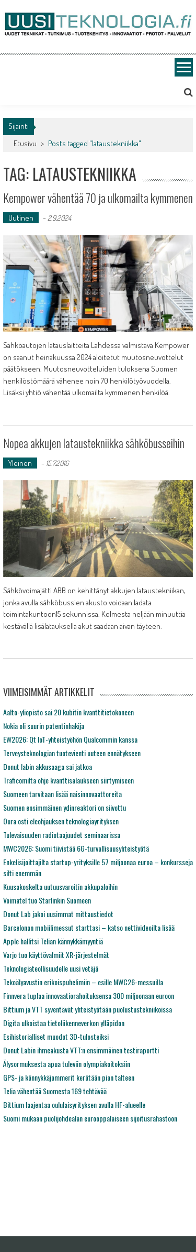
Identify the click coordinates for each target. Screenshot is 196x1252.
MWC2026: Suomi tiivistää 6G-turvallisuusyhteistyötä (76, 848)
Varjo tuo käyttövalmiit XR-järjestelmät (56, 954)
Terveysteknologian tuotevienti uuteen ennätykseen (72, 752)
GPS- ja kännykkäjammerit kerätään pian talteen (68, 1077)
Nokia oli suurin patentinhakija (43, 725)
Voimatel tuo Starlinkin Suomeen (47, 900)
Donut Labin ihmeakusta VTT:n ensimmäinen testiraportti (81, 1049)
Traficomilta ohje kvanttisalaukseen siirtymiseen (68, 780)
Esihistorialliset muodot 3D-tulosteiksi (56, 1036)
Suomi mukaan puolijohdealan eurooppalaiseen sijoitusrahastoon (90, 1118)
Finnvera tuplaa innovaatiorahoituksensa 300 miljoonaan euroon (88, 995)
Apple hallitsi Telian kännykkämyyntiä (53, 940)
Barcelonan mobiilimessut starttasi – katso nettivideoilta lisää (89, 927)
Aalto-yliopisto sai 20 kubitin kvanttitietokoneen (68, 711)
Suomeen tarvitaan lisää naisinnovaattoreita (62, 793)
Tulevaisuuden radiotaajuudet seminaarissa (61, 834)
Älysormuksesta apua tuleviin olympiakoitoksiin (66, 1063)
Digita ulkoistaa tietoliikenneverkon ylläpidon (63, 1022)
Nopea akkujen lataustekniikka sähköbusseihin (94, 442)
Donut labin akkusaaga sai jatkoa (47, 766)
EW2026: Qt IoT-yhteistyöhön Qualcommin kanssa (70, 739)
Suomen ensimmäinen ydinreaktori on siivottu (64, 807)
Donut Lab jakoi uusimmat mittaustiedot (58, 913)
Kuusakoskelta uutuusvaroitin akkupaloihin (60, 886)
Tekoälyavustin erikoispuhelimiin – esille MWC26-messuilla (83, 981)
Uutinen (20, 218)
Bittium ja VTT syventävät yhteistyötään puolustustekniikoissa (87, 1009)
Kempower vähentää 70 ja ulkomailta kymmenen (98, 197)
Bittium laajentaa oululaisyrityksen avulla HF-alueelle (74, 1104)
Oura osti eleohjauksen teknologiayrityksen (61, 820)
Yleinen (20, 463)
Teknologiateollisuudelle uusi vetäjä (50, 968)
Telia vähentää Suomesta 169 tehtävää (55, 1090)
